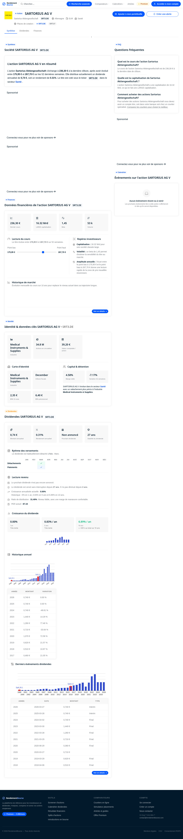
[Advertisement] (58, 115)
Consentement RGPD (172, 831)
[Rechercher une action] (42, 4)
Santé (79, 18)
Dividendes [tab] (24, 31)
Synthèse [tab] (11, 31)
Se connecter (145, 802)
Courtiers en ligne (101, 802)
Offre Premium (100, 815)
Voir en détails (100, 311)
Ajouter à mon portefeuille (128, 14)
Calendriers (118, 4)
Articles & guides (101, 811)
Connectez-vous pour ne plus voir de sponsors (31, 137)
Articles (131, 4)
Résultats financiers (56, 811)
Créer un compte (147, 807)
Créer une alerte (162, 14)
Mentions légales (150, 831)
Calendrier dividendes (57, 807)
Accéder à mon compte (166, 4)
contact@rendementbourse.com (152, 818)
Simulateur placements (104, 807)
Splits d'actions (54, 815)
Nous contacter (146, 811)
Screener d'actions (56, 802)
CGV (160, 831)
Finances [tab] (38, 31)
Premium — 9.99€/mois (14, 814)
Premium (143, 4)
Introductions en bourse (58, 819)
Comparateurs (102, 4)
